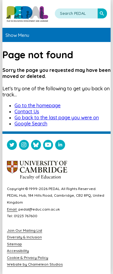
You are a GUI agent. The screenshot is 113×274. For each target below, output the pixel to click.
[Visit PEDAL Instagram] (24, 146)
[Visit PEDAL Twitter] (12, 146)
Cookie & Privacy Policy (27, 257)
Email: (12, 209)
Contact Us (26, 111)
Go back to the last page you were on (56, 117)
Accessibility (18, 250)
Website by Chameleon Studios (35, 264)
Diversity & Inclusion (24, 237)
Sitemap (14, 244)
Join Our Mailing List (24, 230)
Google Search (30, 124)
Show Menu (17, 35)
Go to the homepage (37, 105)
